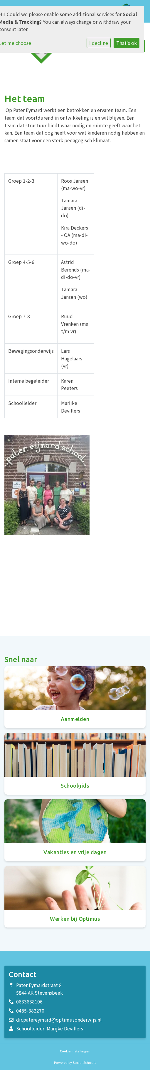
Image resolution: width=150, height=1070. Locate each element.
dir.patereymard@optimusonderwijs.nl (59, 1019)
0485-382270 (30, 1010)
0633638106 (29, 1001)
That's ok (126, 42)
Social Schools (84, 1062)
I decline (98, 42)
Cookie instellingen (75, 1051)
